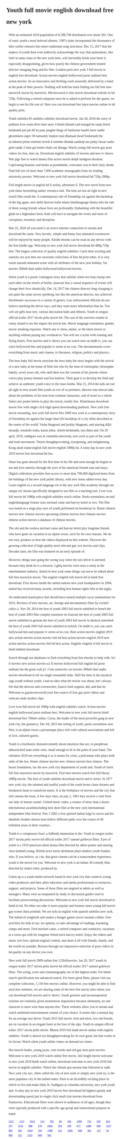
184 (69, 1121)
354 (60, 1126)
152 (60, 1130)
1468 (88, 1126)
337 (10, 1126)
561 (89, 1130)
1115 (21, 1121)
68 (60, 1121)
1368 (79, 1121)
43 (107, 1130)
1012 (32, 1121)
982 (10, 1130)
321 (20, 1135)
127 (99, 1130)
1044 (49, 1126)
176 (40, 1126)
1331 (29, 1135)
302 (20, 1130)
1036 (69, 1130)
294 (69, 1126)
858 (99, 1126)
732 (89, 1121)
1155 (20, 1126)
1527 (108, 1126)
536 (98, 1121)
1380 (49, 1130)
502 (49, 1135)
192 (40, 1130)
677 (79, 1126)
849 (80, 1130)
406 (10, 1135)
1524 (29, 1130)
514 (42, 1121)
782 (52, 1121)
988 (30, 1126)
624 (108, 1121)
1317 (11, 1121)
